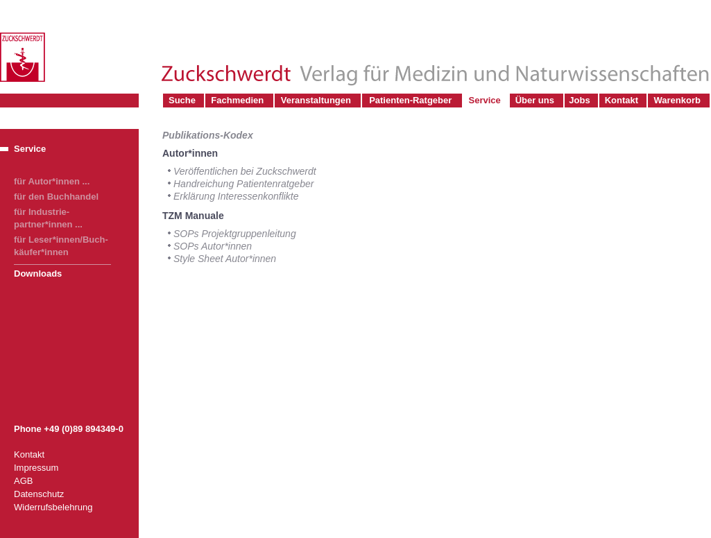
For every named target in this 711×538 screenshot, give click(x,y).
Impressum (36, 467)
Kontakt (621, 100)
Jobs (579, 100)
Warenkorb (677, 100)
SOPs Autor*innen (212, 246)
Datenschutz (39, 494)
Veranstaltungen (316, 100)
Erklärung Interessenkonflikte (236, 196)
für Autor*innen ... (51, 181)
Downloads (38, 273)
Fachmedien (237, 100)
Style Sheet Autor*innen (224, 258)
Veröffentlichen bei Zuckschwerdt (244, 171)
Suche (182, 100)
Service (484, 100)
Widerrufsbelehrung (53, 507)
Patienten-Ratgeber (410, 100)
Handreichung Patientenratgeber (243, 183)
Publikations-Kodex (207, 135)
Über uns (534, 100)
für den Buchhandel (56, 196)
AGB (23, 481)
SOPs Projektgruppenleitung (234, 233)
